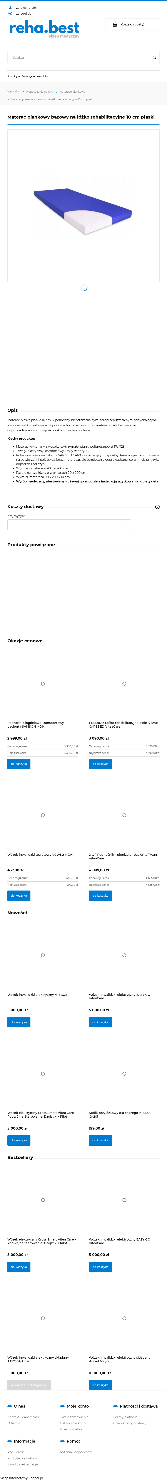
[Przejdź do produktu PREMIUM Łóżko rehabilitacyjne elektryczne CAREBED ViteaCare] (124, 688)
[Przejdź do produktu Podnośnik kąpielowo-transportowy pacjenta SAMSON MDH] (42, 688)
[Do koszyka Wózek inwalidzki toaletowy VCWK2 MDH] (18, 896)
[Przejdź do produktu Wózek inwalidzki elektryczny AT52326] (42, 961)
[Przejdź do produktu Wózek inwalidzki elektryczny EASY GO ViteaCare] (124, 961)
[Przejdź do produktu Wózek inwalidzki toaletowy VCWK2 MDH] (42, 820)
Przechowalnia (71, 1429)
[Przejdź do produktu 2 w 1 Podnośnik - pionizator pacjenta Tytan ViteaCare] (124, 820)
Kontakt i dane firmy (23, 1417)
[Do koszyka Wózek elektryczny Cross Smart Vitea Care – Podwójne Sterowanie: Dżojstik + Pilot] (18, 1140)
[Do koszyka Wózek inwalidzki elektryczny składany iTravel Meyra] (100, 1385)
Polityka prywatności (23, 1458)
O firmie (13, 1423)
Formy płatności (125, 1417)
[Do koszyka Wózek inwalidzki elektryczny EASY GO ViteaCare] (100, 1022)
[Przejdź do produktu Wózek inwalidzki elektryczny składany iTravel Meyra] (124, 1324)
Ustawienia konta (73, 1423)
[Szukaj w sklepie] (79, 57)
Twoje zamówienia (74, 1417)
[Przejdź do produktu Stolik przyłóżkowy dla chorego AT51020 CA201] (124, 1079)
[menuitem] (13, 76)
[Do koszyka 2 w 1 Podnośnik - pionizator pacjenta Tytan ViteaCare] (100, 896)
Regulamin (15, 1452)
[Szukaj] (154, 58)
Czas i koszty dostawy (129, 1423)
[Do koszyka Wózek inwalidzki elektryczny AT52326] (18, 1022)
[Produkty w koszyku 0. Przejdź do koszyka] (132, 24)
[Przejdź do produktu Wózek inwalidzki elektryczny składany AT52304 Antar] (42, 1324)
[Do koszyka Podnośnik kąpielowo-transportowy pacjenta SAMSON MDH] (18, 764)
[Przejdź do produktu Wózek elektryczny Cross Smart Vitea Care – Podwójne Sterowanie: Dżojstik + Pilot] (42, 1079)
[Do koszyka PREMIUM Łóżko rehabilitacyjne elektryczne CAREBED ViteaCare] (100, 764)
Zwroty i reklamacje (22, 1464)
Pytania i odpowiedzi (76, 1452)
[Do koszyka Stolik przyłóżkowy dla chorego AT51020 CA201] (100, 1140)
